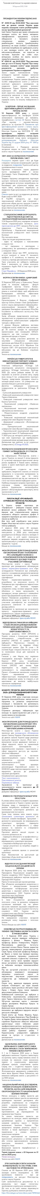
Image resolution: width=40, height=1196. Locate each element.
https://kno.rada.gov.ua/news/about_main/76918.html (21, 1193)
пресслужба (25, 792)
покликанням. (28, 152)
